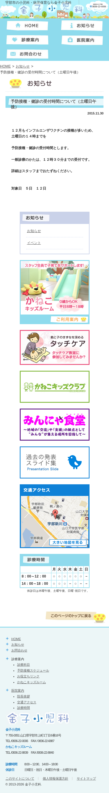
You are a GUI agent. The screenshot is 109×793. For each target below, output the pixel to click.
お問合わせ (19, 650)
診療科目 (23, 664)
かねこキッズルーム (31, 682)
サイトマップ (86, 778)
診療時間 (23, 707)
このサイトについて (20, 778)
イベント (34, 243)
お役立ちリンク (28, 676)
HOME (5, 66)
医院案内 (17, 690)
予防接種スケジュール (33, 670)
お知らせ (23, 66)
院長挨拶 (23, 696)
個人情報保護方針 (55, 778)
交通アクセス (26, 702)
